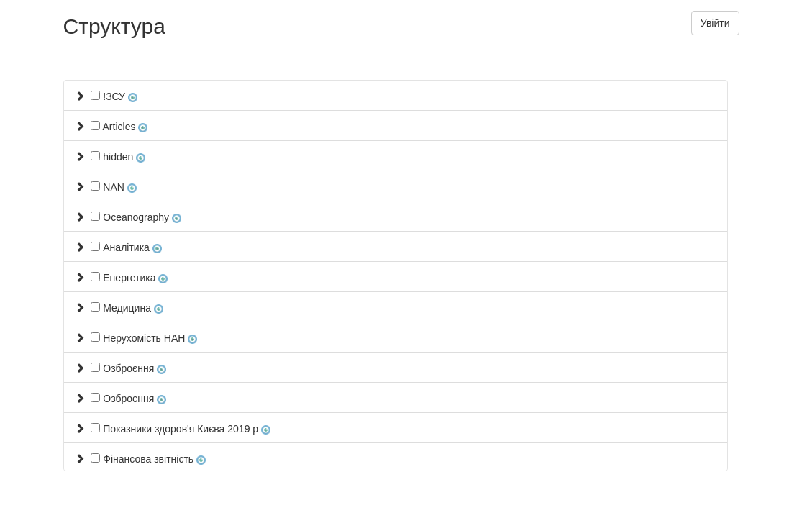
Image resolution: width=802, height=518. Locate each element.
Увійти (715, 23)
